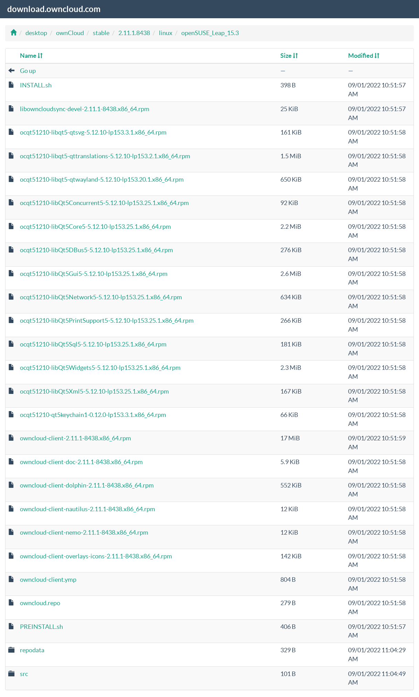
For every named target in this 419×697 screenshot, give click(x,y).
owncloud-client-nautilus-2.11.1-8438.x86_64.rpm (87, 509)
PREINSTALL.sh (41, 626)
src (24, 673)
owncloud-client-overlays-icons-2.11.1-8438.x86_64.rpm (96, 556)
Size (289, 55)
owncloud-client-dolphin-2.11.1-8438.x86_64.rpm (87, 485)
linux (165, 32)
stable (101, 32)
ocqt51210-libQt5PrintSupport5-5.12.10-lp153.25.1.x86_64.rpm (107, 320)
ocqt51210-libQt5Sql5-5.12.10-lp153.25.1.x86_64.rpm (93, 344)
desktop (36, 32)
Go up (28, 70)
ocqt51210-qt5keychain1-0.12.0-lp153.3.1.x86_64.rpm (93, 414)
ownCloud (70, 32)
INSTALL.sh (36, 85)
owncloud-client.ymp (48, 579)
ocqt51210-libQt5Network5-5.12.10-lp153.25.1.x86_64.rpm (101, 297)
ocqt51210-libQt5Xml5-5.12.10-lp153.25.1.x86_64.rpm (94, 391)
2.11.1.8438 (134, 32)
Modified (363, 55)
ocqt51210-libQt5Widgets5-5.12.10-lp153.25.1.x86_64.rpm (100, 367)
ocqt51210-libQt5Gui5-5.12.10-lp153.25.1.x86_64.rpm (94, 273)
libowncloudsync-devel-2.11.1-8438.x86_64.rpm (84, 108)
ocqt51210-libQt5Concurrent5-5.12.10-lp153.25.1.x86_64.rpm (104, 202)
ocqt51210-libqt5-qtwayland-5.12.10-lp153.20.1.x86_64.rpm (102, 179)
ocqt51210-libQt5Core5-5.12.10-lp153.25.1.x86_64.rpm (95, 226)
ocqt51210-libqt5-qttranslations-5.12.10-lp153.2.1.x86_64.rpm (105, 156)
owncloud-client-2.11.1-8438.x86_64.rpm (75, 438)
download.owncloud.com (53, 9)
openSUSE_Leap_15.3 (210, 32)
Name (31, 55)
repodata (32, 650)
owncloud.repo (40, 603)
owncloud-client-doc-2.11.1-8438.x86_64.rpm (81, 461)
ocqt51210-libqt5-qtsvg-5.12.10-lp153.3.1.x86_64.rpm (93, 132)
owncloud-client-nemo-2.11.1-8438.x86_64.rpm (84, 532)
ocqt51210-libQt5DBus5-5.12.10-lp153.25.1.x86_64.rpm (96, 250)
